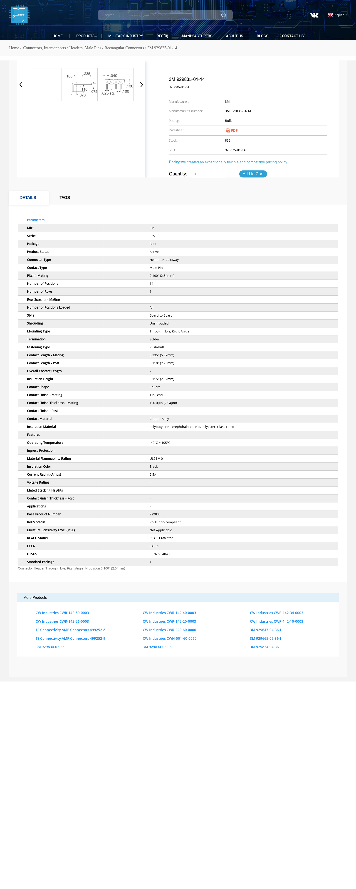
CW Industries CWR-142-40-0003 (169, 612)
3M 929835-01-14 (162, 48)
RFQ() (162, 36)
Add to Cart (253, 173)
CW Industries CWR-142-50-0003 (62, 612)
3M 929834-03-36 (157, 646)
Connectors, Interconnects (44, 48)
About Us (234, 36)
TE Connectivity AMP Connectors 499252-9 (70, 638)
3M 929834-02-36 (50, 646)
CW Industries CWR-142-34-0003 (276, 612)
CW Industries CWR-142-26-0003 (62, 621)
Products (85, 36)
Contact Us (293, 36)
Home (57, 36)
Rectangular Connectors (124, 48)
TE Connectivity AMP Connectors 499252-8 (70, 629)
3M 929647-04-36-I (265, 629)
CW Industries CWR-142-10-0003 (276, 621)
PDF (234, 130)
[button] (140, 84)
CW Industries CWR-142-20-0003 (169, 621)
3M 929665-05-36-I (265, 638)
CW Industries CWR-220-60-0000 (169, 629)
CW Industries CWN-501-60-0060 (170, 638)
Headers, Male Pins (85, 48)
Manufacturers (197, 36)
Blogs (262, 36)
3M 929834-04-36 (264, 646)
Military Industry (125, 36)
